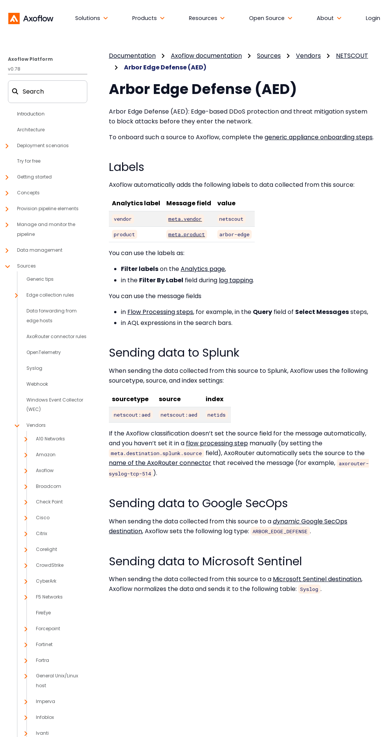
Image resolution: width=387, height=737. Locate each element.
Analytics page (203, 269)
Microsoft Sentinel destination (317, 579)
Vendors (308, 55)
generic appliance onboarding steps (319, 137)
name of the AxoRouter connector (160, 463)
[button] (91, 18)
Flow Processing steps (160, 312)
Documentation (132, 55)
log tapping (236, 280)
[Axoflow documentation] (31, 18)
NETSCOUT (352, 55)
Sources (269, 55)
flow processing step (217, 443)
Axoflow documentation (206, 55)
